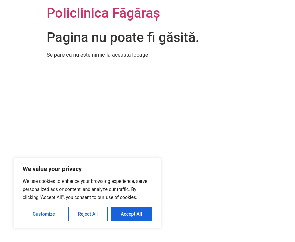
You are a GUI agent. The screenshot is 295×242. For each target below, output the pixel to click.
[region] (87, 193)
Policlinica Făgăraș (103, 13)
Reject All (88, 214)
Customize (44, 214)
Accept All (131, 214)
